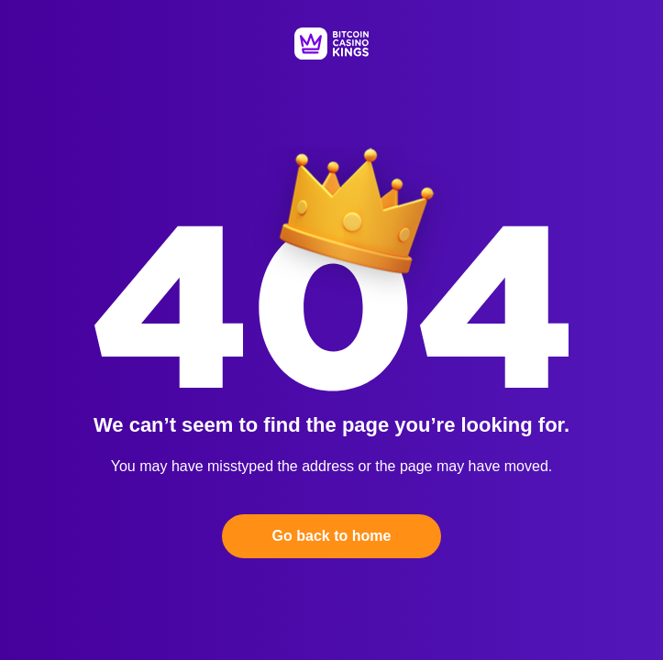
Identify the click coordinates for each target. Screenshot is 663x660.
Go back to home (332, 536)
